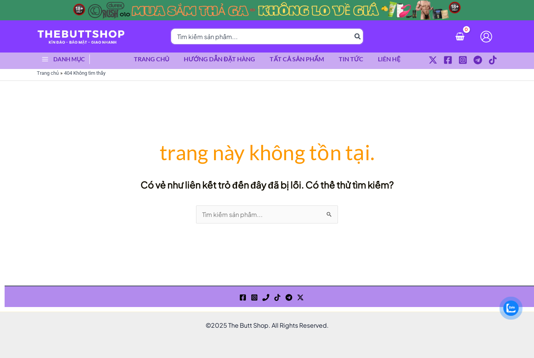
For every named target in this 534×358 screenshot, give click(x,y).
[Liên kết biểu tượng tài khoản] (486, 36)
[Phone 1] (265, 297)
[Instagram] (462, 60)
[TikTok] (492, 60)
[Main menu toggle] (45, 59)
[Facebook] (447, 60)
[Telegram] (477, 60)
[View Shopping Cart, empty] (460, 36)
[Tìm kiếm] (358, 36)
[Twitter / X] (433, 60)
